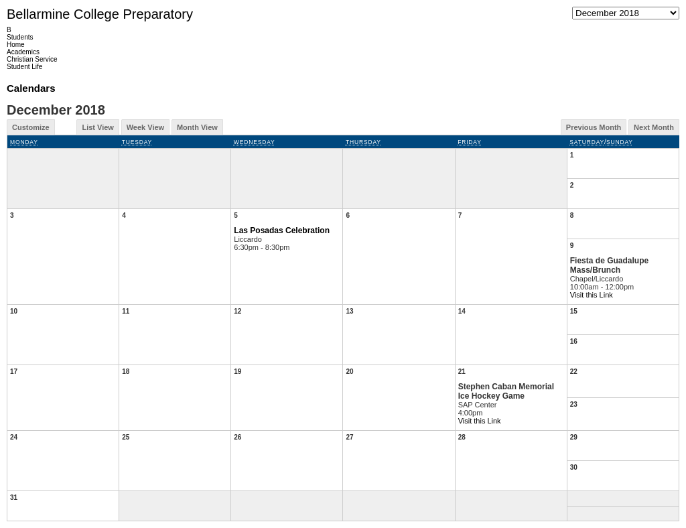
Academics (23, 52)
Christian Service (32, 59)
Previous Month (594, 127)
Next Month (654, 127)
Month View (197, 127)
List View (97, 127)
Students (20, 37)
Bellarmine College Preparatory (100, 14)
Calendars (31, 88)
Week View (145, 127)
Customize (31, 127)
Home (16, 44)
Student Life (24, 66)
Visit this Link (591, 295)
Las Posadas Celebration (282, 230)
